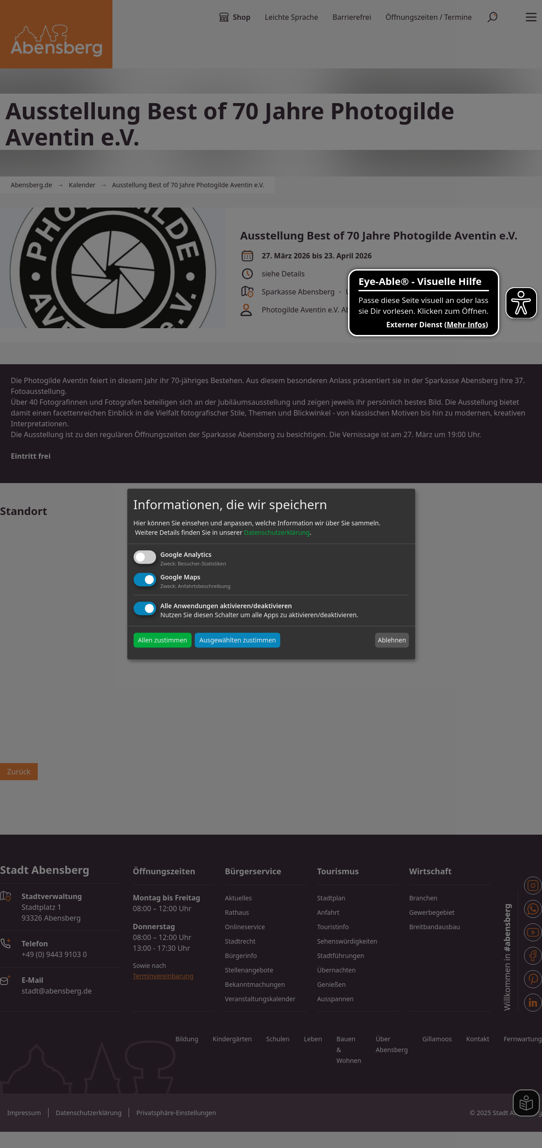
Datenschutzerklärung (276, 532)
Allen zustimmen (163, 640)
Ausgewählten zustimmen (237, 640)
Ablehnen (392, 640)
